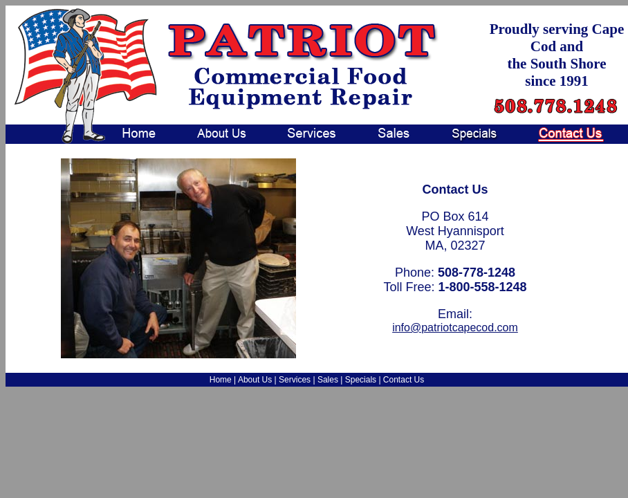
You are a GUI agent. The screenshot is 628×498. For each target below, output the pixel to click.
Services (295, 380)
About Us (255, 380)
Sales (327, 380)
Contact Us (403, 380)
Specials (360, 380)
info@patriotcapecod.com (455, 327)
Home (221, 380)
